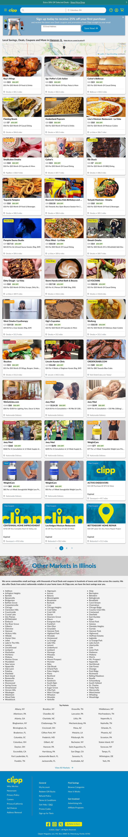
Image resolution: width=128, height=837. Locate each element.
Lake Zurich (93, 643)
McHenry (8, 655)
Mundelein (8, 662)
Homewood (51, 638)
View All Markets (64, 768)
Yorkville (49, 700)
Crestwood (93, 612)
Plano (48, 674)
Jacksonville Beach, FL (48, 756)
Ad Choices (12, 808)
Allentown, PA (20, 714)
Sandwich (50, 681)
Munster (50, 662)
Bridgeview (9, 600)
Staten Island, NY (106, 742)
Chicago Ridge (94, 608)
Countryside (9, 612)
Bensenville (9, 598)
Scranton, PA (106, 737)
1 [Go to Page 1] (61, 548)
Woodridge (93, 697)
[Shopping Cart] (122, 10)
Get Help (43, 805)
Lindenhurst (51, 648)
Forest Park (93, 622)
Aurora (49, 593)
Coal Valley (51, 610)
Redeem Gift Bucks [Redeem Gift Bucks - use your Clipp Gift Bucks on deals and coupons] (47, 792)
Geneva (91, 624)
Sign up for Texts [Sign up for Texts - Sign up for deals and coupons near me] (46, 813)
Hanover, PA (48, 747)
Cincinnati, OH (48, 728)
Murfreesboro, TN (106, 714)
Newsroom (11, 791)
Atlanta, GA (20, 719)
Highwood (92, 633)
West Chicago (52, 693)
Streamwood (9, 688)
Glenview (8, 629)
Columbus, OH (19, 742)
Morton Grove (10, 659)
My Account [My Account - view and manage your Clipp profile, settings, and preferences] (44, 787)
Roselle (91, 678)
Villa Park (50, 690)
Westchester (93, 693)
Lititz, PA (77, 719)
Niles (48, 664)
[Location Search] (86, 10)
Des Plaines (9, 617)
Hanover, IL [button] (56, 40)
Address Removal (14, 813)
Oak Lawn (8, 669)
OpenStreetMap (112, 54)
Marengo (50, 652)
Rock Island (9, 676)
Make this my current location (74, 40)
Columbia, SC (20, 737)
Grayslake (50, 629)
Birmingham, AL (20, 728)
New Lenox (9, 664)
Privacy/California (15, 804)
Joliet (6, 641)
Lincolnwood (9, 648)
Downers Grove (53, 617)
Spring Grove (9, 685)
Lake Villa (50, 643)
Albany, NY (20, 709)
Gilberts (7, 626)
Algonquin (50, 591)
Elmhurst (8, 622)
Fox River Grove (11, 624)
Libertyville (93, 645)
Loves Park (92, 650)
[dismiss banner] (123, 17)
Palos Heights (52, 671)
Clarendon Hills (10, 610)
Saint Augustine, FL (77, 747)
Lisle (90, 648)
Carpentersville (10, 605)
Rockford (50, 676)
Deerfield (92, 615)
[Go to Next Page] (72, 548)
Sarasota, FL (77, 756)
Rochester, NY (77, 742)
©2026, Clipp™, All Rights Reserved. (62, 830)
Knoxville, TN (77, 709)
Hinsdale (50, 636)
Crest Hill (50, 612)
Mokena (91, 655)
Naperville (92, 662)
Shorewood (9, 683)
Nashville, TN (106, 723)
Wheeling (92, 695)
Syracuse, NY (106, 747)
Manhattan (9, 652)
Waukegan (8, 693)
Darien (49, 615)
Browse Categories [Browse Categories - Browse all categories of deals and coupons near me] (76, 787)
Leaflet (101, 54)
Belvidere (92, 596)
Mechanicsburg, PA (77, 723)
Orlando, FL (106, 728)
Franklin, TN (19, 761)
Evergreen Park (52, 622)
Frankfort (50, 624)
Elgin (90, 619)
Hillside (7, 636)
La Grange (50, 641)
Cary (48, 605)
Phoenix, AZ (106, 733)
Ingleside (92, 638)
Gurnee (91, 629)
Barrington (92, 593)
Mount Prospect (53, 659)
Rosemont (8, 681)
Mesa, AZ (77, 728)
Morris (91, 657)
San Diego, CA (77, 752)
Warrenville (93, 690)
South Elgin (51, 683)
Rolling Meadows (95, 676)
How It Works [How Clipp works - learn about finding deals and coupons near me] (74, 792)
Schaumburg (93, 681)
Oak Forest (93, 667)
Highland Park (52, 633)
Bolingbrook (93, 598)
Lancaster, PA (77, 714)
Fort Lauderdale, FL (19, 756)
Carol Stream (93, 603)
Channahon (93, 605)
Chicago (7, 608)
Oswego (91, 669)
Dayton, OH (19, 747)
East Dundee (93, 617)
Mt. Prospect (93, 659)
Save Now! (91, 28)
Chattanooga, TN (48, 723)
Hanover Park (52, 631)
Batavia (49, 596)
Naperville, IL (106, 719)
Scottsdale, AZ (77, 761)
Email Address (49, 26)
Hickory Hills (9, 633)
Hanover (8, 631)
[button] (126, 2)
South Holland (94, 683)
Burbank (49, 603)
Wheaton (50, 695)
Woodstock (9, 700)
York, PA (106, 761)
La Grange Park (94, 641)
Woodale (50, 697)
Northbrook (93, 664)
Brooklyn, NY (48, 709)
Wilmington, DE (106, 756)
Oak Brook (50, 667)
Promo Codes (45, 809)
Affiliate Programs (76, 808)
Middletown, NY (106, 709)
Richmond (92, 674)
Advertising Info (75, 803)
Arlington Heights (11, 593)
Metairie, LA (77, 733)
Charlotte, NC (49, 719)
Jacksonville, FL (48, 761)
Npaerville (8, 667)
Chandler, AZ (48, 714)
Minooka (50, 655)
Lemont (49, 645)
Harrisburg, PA (48, 752)
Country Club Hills (96, 610)
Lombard (50, 650)
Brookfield (92, 600)
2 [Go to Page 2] (66, 548)
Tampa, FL (106, 752)
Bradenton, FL (20, 733)
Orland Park (51, 669)
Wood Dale (9, 697)
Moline (49, 657)
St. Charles (93, 685)
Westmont (8, 695)
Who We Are (12, 786)
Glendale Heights (95, 626)
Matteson (92, 652)
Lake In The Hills (11, 643)
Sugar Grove (51, 688)
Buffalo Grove (10, 603)
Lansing (7, 645)
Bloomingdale (52, 598)
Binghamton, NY (20, 723)
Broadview (50, 600)
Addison (7, 591)
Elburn (49, 619)
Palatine (7, 671)
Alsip (90, 591)
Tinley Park (93, 688)
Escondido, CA (19, 752)
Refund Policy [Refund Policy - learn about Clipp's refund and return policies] (45, 796)
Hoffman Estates (95, 636)
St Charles (50, 685)
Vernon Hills (9, 690)
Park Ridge (92, 671)
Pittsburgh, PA (77, 737)
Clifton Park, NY (49, 733)
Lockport (8, 650)
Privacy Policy (13, 795)
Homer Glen (9, 638)
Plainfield (8, 674)
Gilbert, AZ (48, 742)
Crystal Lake (9, 615)
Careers (10, 799)
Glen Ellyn (50, 626)
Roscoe (49, 678)
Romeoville (8, 678)
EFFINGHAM (10, 619)
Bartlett (7, 596)
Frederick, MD (48, 737)
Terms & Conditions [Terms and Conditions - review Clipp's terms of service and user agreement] (47, 800)
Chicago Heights (53, 608)
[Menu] (5, 10)
